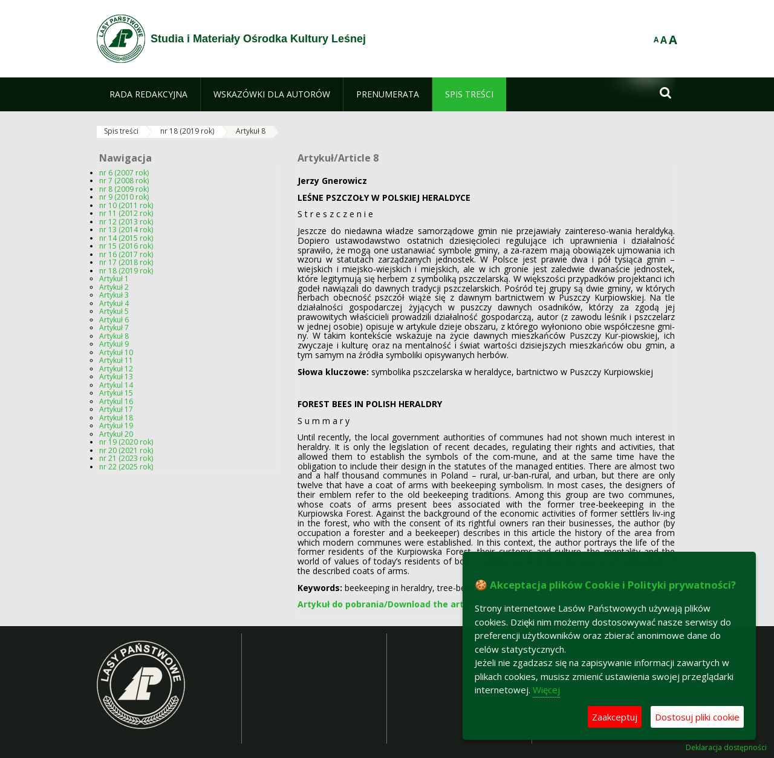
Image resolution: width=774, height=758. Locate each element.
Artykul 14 (116, 385)
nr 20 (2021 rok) (126, 450)
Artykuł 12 (116, 369)
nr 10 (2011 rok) (126, 205)
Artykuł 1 (114, 278)
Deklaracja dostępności (726, 747)
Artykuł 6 (114, 320)
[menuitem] (148, 94)
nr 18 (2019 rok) (187, 131)
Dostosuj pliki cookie (697, 717)
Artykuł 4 (114, 303)
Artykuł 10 (116, 352)
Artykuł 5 (114, 311)
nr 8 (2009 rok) (124, 189)
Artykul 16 (116, 401)
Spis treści (121, 131)
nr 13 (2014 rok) (126, 229)
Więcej (546, 690)
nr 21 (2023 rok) (126, 458)
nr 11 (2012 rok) (126, 213)
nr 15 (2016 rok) (126, 246)
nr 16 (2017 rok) (126, 254)
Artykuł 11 (116, 360)
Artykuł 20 (116, 434)
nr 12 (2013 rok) (126, 222)
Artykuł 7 (114, 327)
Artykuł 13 (116, 376)
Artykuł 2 (114, 287)
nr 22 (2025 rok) (126, 467)
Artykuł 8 (250, 131)
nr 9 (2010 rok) (124, 197)
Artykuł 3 (114, 295)
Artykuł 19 (116, 425)
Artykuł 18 (116, 418)
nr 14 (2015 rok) (126, 238)
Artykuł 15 (116, 393)
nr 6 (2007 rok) (124, 173)
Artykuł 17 (116, 409)
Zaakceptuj (614, 717)
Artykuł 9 (114, 344)
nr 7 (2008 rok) (124, 180)
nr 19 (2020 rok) (126, 442)
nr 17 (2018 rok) (126, 262)
